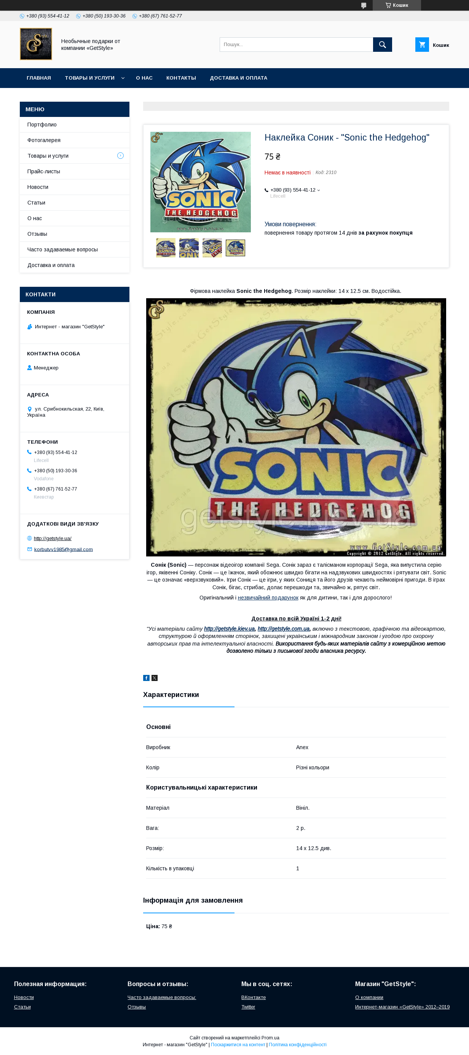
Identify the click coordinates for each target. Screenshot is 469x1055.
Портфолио (42, 124)
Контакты (181, 78)
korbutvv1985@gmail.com (63, 549)
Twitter (248, 1007)
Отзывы (37, 234)
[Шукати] (382, 44)
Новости (37, 187)
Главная (39, 78)
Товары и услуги (90, 78)
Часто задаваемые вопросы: (162, 997)
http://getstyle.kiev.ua (229, 629)
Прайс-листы (43, 171)
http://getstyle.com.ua (283, 629)
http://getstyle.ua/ (53, 538)
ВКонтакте (253, 997)
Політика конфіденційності (298, 1044)
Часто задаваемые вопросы (62, 249)
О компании (369, 997)
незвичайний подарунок (268, 598)
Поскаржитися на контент (238, 1044)
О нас (144, 78)
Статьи (36, 203)
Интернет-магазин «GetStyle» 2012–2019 (402, 1007)
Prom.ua (270, 1038)
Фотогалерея (44, 140)
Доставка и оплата (238, 78)
